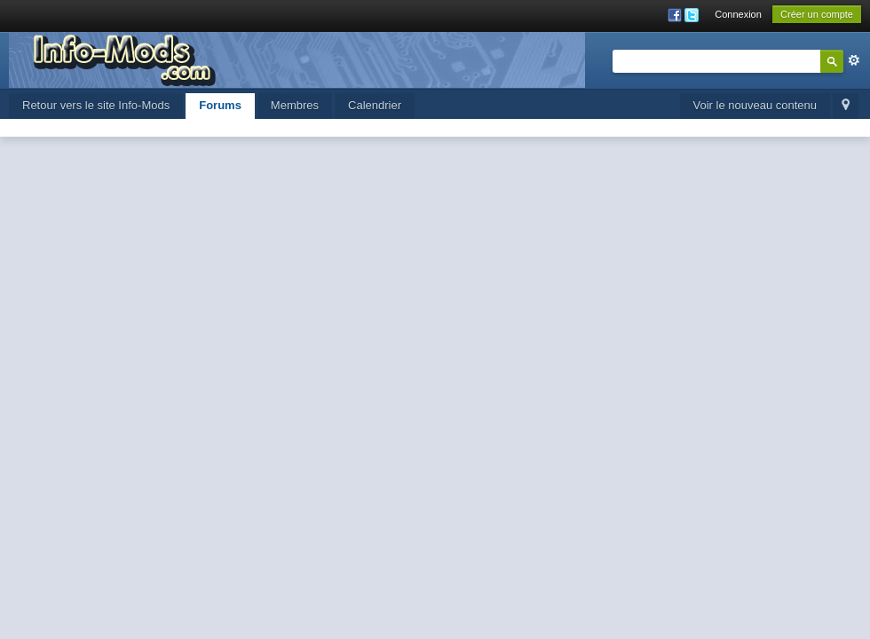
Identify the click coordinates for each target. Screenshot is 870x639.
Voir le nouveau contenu (755, 105)
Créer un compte (816, 14)
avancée (854, 60)
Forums (220, 105)
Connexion (738, 14)
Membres (295, 105)
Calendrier (374, 105)
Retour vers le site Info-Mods (96, 105)
